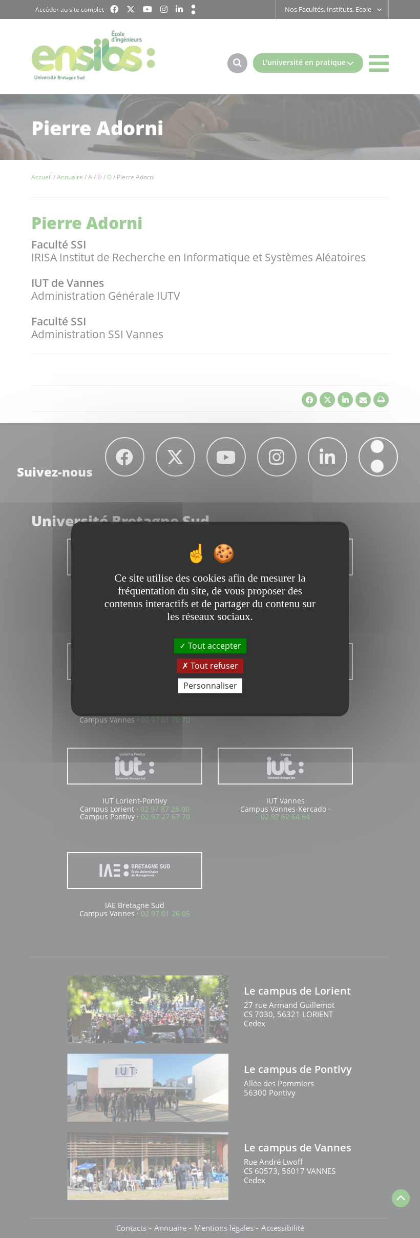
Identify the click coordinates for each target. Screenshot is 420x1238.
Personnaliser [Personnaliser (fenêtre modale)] (210, 685)
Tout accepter (210, 645)
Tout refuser (210, 665)
